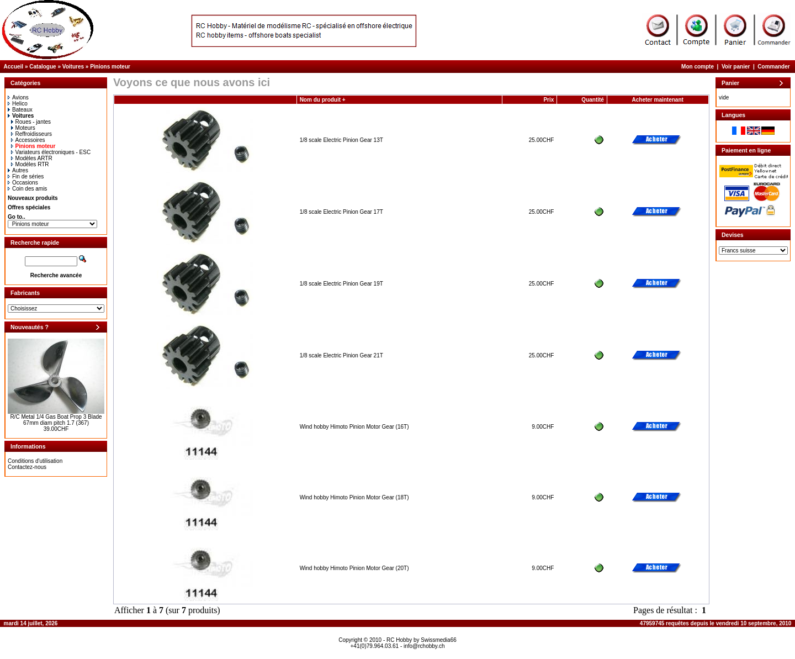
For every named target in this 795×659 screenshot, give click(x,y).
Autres (18, 170)
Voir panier (736, 67)
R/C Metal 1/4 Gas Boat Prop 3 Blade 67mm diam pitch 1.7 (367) (56, 420)
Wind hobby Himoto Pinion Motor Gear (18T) (354, 497)
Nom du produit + (323, 100)
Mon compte (697, 67)
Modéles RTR (30, 164)
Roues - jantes (31, 122)
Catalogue (42, 67)
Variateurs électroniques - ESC (51, 152)
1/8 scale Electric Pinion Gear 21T (341, 355)
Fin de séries (26, 176)
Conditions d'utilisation (35, 461)
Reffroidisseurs (31, 134)
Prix (548, 100)
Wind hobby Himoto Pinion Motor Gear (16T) (354, 427)
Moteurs (23, 128)
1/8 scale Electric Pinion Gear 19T (341, 284)
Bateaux (20, 110)
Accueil (14, 67)
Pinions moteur (110, 67)
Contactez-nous (27, 467)
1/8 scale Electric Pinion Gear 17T (341, 212)
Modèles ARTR (31, 158)
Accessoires (28, 140)
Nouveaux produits (33, 198)
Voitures (73, 67)
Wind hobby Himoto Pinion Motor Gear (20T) (354, 568)
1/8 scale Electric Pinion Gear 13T (341, 140)
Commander (773, 67)
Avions (18, 97)
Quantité (592, 100)
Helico (18, 104)
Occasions (23, 183)
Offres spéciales (29, 207)
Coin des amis (27, 189)
